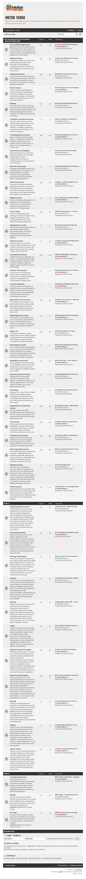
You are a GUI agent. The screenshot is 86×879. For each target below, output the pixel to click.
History (13, 602)
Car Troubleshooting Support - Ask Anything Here (17, 40)
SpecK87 (58, 858)
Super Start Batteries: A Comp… (67, 58)
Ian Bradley (78, 870)
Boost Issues (15, 88)
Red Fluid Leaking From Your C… (67, 135)
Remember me (68, 839)
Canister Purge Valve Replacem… (67, 241)
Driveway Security (18, 533)
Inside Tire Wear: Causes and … (66, 422)
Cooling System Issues (20, 135)
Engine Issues (16, 198)
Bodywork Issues (17, 74)
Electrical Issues (17, 182)
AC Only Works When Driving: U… (67, 44)
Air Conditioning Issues (20, 45)
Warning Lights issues (19, 449)
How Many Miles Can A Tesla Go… (67, 166)
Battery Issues (16, 58)
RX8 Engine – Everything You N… (66, 795)
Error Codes (15, 211)
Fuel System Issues (18, 255)
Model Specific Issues (19, 315)
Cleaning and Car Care (20, 507)
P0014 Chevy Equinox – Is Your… (66, 211)
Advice (6, 503)
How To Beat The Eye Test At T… (66, 626)
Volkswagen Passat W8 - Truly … (67, 602)
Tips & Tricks (15, 749)
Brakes (13, 103)
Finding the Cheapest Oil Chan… (67, 284)
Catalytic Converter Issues (22, 119)
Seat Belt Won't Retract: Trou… (66, 725)
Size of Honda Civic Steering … (66, 150)
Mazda (13, 795)
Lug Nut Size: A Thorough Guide (67, 486)
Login (9, 835)
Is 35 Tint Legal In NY (62, 465)
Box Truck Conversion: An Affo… (67, 675)
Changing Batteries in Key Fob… (67, 374)
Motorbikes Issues (18, 345)
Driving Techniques (18, 556)
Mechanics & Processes (20, 300)
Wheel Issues (16, 487)
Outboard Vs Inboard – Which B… (67, 300)
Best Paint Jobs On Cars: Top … (66, 74)
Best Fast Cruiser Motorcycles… (66, 345)
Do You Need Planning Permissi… (67, 532)
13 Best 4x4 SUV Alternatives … (66, 649)
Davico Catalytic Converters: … (66, 119)
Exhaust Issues (16, 241)
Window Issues (16, 465)
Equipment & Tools (18, 225)
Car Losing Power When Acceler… (67, 198)
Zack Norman (62, 60)
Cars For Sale (23, 825)
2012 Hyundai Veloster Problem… (67, 315)
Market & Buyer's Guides (20, 649)
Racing (13, 701)
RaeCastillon (62, 46)
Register (17, 835)
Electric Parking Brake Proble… (66, 103)
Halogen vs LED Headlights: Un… (66, 182)
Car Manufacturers (18, 777)
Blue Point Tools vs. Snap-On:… (66, 225)
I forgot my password (53, 839)
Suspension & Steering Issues (20, 407)
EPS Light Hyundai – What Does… (67, 406)
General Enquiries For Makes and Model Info (21, 790)
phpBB (60, 872)
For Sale (13, 813)
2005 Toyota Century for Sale (66, 812)
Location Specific (17, 284)
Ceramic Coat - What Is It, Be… (66, 507)
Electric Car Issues (18, 166)
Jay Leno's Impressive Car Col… (66, 749)
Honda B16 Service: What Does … (67, 390)
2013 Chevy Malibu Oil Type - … (66, 331)
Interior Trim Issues (18, 270)
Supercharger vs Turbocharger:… (67, 88)
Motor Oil (14, 331)
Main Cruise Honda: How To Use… (67, 449)
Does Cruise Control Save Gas (66, 556)
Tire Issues (14, 422)
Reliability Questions (19, 361)
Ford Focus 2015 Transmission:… (67, 435)
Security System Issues (20, 374)
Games (13, 578)
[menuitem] (17, 30)
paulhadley (61, 90)
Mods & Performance (19, 675)
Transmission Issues (19, 435)
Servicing (14, 390)
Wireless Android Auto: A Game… (67, 270)
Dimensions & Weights (20, 151)
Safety (13, 725)
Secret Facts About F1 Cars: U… (66, 701)
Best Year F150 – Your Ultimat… (66, 360)
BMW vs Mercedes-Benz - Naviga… (67, 777)
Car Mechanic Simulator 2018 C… (67, 578)
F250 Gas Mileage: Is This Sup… (66, 254)
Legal (12, 626)
